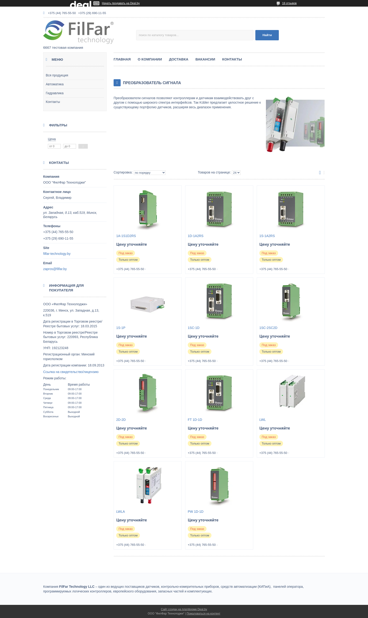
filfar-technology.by (56, 254)
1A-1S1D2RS (126, 236)
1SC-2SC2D (268, 328)
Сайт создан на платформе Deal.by (184, 609)
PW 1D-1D (195, 511)
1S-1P (120, 328)
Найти (267, 35)
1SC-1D (193, 328)
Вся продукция (57, 75)
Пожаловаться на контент (203, 613)
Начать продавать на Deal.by (121, 3)
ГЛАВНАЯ (122, 59)
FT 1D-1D (195, 420)
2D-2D (121, 420)
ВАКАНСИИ (205, 59)
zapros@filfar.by (55, 269)
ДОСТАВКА (178, 59)
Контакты (53, 102)
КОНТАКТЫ (232, 59)
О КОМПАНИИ (150, 59)
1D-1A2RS (195, 236)
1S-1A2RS (267, 236)
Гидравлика (55, 93)
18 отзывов (289, 3)
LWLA (120, 511)
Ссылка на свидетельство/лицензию (71, 372)
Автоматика (55, 84)
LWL (262, 420)
